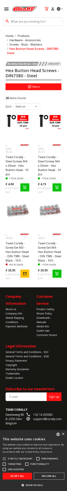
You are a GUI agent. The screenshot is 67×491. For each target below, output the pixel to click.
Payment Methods (17, 326)
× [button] (63, 434)
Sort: (9, 106)
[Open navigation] (6, 9)
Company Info (14, 313)
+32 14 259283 (43, 415)
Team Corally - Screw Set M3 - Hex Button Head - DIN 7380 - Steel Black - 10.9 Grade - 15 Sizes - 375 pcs (17, 252)
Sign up (54, 397)
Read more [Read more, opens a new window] (46, 451)
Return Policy (44, 313)
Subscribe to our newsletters (30, 388)
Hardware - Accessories (25, 40)
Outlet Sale (42, 330)
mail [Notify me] (25, 273)
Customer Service (46, 335)
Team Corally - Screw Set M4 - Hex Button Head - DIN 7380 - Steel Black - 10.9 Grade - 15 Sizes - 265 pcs (49, 252)
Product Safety (45, 309)
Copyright (11, 365)
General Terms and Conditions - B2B (27, 356)
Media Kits (42, 326)
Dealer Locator (14, 377)
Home (10, 36)
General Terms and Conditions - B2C (27, 352)
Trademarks (13, 373)
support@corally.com (47, 419)
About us (11, 309)
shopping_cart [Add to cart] (25, 187)
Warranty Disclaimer (17, 369)
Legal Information (21, 346)
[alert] (33, 460)
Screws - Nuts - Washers (25, 44)
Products (23, 36)
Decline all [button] (49, 476)
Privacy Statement (16, 360)
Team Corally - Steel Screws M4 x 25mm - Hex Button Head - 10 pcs (49, 165)
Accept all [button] (17, 476)
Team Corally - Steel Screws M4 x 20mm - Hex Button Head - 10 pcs (17, 165)
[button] (33, 485)
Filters (33, 86)
